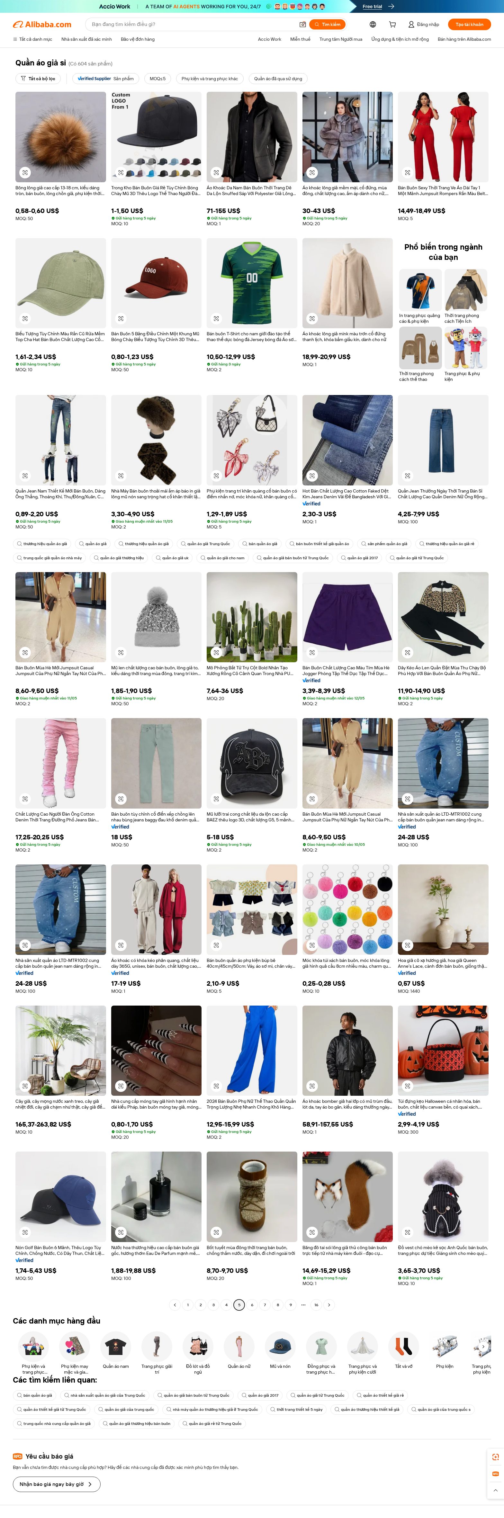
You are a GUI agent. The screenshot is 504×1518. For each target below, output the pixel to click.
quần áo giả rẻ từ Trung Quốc (212, 1423)
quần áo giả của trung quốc (126, 1409)
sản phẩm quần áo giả (384, 543)
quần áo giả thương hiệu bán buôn (136, 1423)
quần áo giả (92, 543)
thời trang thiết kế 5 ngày (296, 1409)
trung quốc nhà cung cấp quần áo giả (54, 1423)
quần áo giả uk (172, 558)
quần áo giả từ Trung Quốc (417, 558)
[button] (303, 24)
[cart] (394, 25)
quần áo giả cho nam (223, 558)
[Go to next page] (329, 1305)
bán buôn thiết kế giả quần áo (319, 543)
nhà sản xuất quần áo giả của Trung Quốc (104, 1395)
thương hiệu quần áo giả (42, 543)
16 (316, 1305)
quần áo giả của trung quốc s (440, 1409)
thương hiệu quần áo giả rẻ (446, 543)
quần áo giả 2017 (359, 558)
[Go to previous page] (175, 1305)
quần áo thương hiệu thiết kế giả (367, 1409)
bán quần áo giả (259, 543)
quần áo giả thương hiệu (119, 558)
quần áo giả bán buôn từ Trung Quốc (293, 558)
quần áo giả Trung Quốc (205, 543)
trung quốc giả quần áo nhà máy (49, 558)
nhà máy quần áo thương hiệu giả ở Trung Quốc (212, 1409)
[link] (495, 1457)
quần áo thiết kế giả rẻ (380, 1395)
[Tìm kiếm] (327, 24)
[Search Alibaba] (193, 24)
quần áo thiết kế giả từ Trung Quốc (51, 1409)
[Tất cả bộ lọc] (38, 78)
